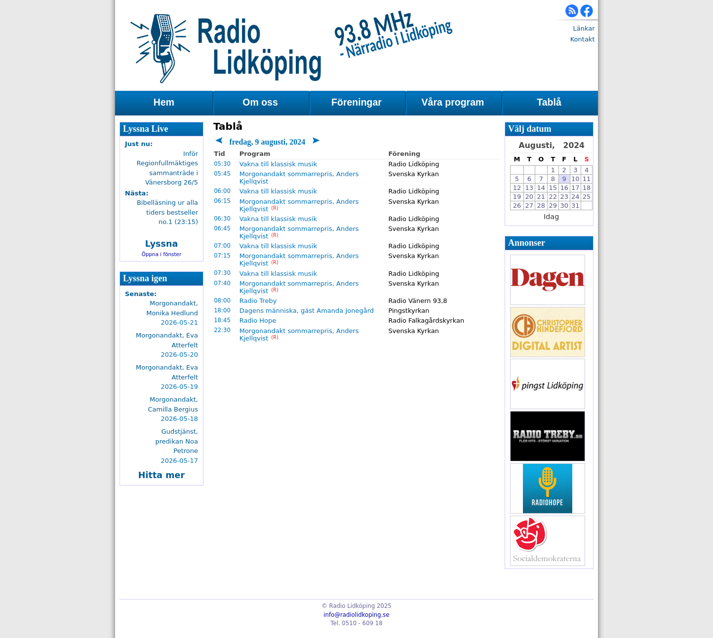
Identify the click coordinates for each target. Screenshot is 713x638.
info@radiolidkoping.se (356, 614)
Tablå (549, 102)
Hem (164, 102)
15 (553, 187)
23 (564, 196)
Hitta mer (161, 475)
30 (564, 205)
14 (541, 187)
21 (541, 196)
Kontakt (582, 39)
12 (517, 187)
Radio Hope (258, 320)
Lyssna (161, 244)
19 (517, 196)
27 (529, 205)
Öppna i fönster (162, 254)
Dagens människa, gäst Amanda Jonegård (306, 310)
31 (575, 205)
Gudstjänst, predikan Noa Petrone (177, 441)
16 (564, 187)
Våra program (453, 102)
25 (587, 196)
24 (575, 196)
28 (541, 205)
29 (553, 205)
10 (575, 179)
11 (587, 179)
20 (529, 196)
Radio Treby (258, 300)
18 (587, 187)
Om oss (260, 102)
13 (529, 187)
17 (575, 187)
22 (553, 196)
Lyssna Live (145, 129)
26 (517, 205)
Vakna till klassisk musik (278, 164)
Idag (551, 217)
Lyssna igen (145, 278)
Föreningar (356, 102)
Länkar (583, 28)
